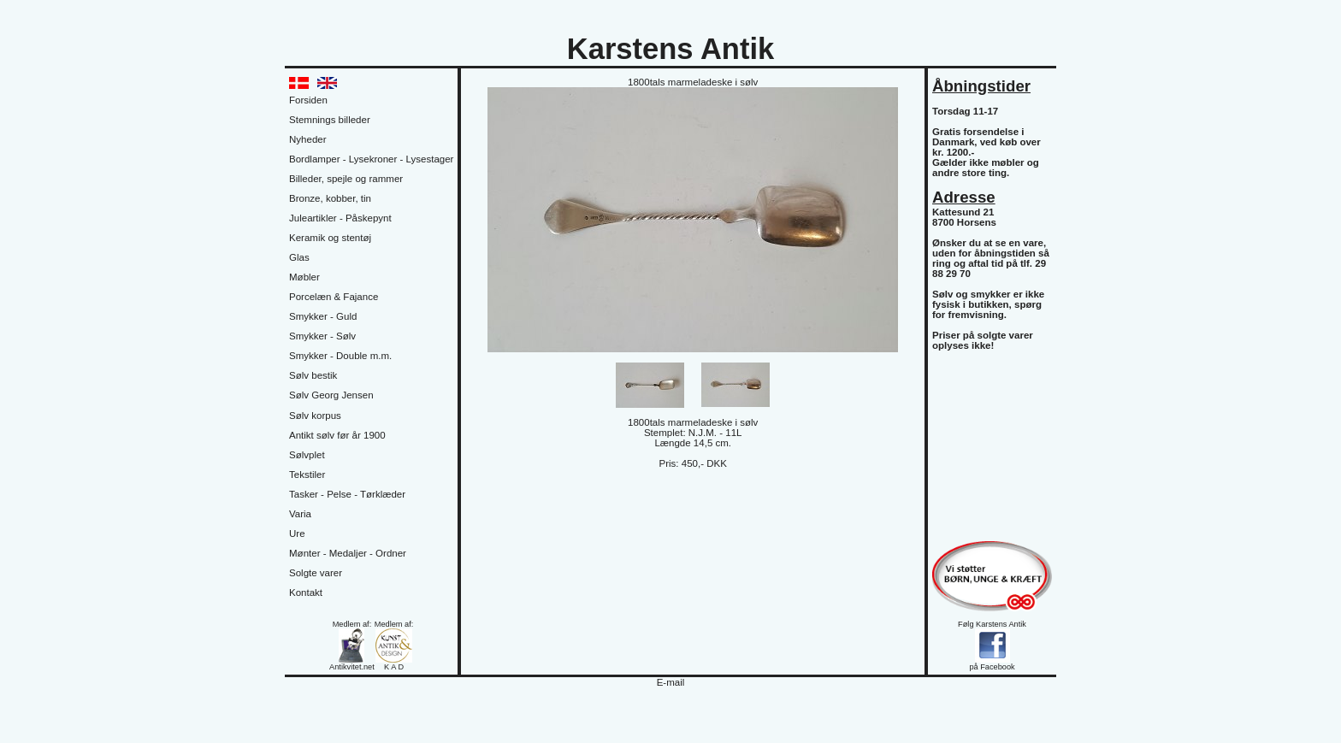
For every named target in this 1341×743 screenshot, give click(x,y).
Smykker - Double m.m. (340, 356)
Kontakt (305, 592)
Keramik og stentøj (330, 238)
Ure (297, 533)
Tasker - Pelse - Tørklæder (347, 494)
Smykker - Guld (323, 316)
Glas (299, 257)
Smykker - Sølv (322, 336)
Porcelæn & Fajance (333, 297)
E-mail (671, 682)
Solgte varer (315, 573)
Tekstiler (307, 474)
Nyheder (308, 139)
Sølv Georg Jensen (331, 395)
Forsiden (308, 100)
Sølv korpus (315, 415)
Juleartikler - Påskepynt (340, 218)
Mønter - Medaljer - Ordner (347, 553)
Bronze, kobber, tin (330, 198)
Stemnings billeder (329, 120)
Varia (300, 514)
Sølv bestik (313, 375)
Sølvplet (307, 455)
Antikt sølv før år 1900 (337, 435)
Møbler (304, 277)
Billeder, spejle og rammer (346, 179)
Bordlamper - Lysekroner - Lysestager (371, 159)
